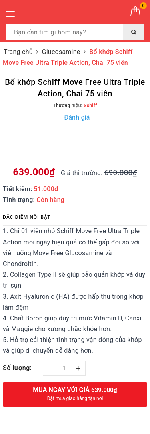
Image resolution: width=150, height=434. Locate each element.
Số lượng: (17, 368)
